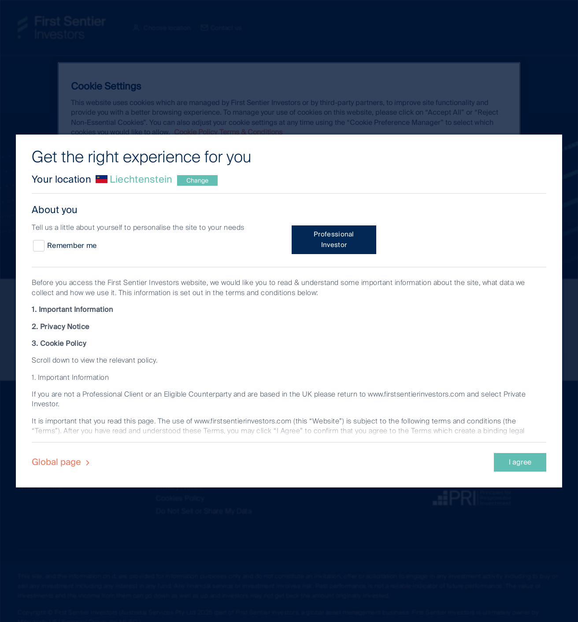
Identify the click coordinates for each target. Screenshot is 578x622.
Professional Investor (334, 239)
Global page (62, 462)
